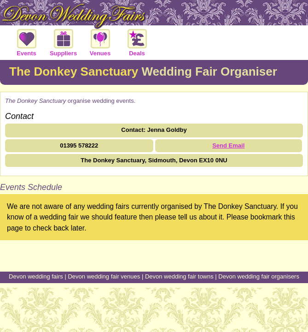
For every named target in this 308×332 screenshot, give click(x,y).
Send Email (228, 145)
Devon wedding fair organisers (258, 276)
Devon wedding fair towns (179, 276)
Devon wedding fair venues (104, 276)
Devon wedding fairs (36, 276)
